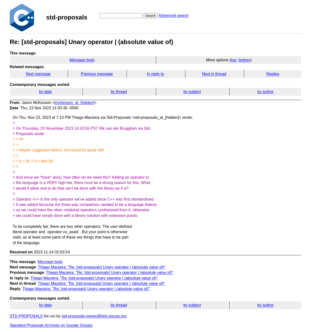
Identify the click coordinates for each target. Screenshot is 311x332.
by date (45, 92)
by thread (119, 92)
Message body (82, 60)
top (233, 60)
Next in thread (214, 74)
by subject (192, 92)
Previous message (97, 74)
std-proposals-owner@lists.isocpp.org (93, 316)
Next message (38, 74)
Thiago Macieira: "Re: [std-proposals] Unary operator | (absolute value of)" (101, 267)
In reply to (155, 74)
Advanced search (173, 15)
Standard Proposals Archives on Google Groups (51, 325)
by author (265, 92)
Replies (272, 74)
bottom (244, 60)
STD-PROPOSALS (26, 316)
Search (151, 16)
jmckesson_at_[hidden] (75, 103)
